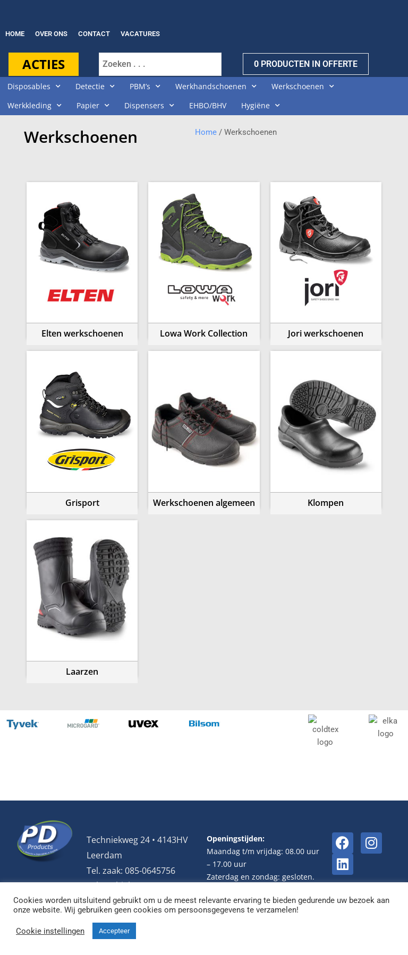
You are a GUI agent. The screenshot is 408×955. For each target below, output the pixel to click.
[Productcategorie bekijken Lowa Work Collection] (203, 258)
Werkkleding (34, 106)
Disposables (34, 86)
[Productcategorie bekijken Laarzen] (82, 596)
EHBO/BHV (207, 105)
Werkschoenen (302, 86)
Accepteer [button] (114, 931)
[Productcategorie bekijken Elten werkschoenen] (82, 258)
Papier (92, 106)
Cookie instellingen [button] (50, 931)
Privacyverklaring (364, 876)
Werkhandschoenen (216, 86)
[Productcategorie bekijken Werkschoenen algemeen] (203, 427)
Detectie (95, 86)
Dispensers (149, 106)
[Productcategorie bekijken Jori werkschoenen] (325, 258)
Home (206, 132)
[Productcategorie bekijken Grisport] (82, 427)
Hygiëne (260, 106)
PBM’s (145, 86)
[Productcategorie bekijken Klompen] (325, 427)
